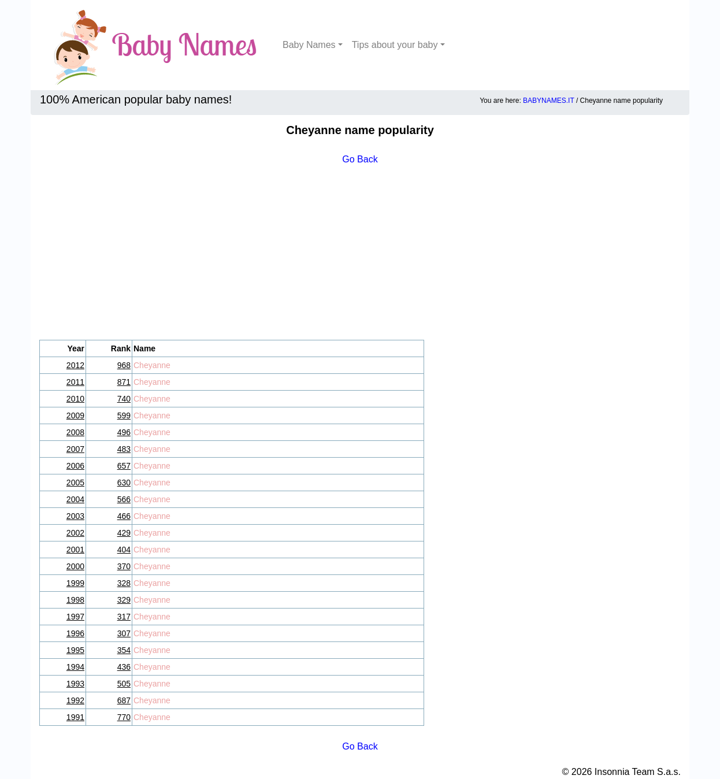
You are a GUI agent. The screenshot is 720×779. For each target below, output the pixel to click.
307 (124, 633)
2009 (75, 415)
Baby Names (309, 45)
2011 (75, 382)
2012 (75, 365)
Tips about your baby (395, 45)
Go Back (359, 159)
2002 (75, 532)
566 (124, 499)
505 (124, 683)
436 (124, 667)
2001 (75, 549)
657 (124, 465)
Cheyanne (151, 365)
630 (124, 482)
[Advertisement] (360, 253)
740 (124, 398)
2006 (75, 465)
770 (124, 717)
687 (124, 700)
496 (124, 432)
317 (124, 616)
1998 (75, 599)
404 (124, 549)
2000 (75, 566)
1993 (75, 683)
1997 (75, 616)
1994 (75, 667)
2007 (75, 449)
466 (124, 516)
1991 (75, 717)
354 (124, 650)
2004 (75, 499)
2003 (75, 516)
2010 (75, 398)
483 (124, 449)
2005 (75, 482)
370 (124, 566)
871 (124, 382)
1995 (75, 650)
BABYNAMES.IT (548, 101)
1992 (75, 700)
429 (124, 532)
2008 (75, 432)
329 (124, 599)
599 (124, 415)
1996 (75, 633)
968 (124, 365)
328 (124, 583)
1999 (75, 583)
